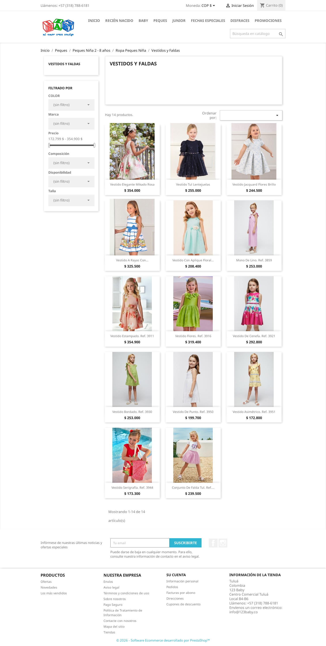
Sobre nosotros (115, 599)
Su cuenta (176, 574)
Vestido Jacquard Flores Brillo (254, 184)
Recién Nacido (119, 20)
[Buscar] (257, 33)
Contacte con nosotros (120, 621)
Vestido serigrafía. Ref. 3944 (132, 487)
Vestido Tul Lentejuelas (193, 184)
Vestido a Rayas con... (132, 260)
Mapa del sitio (114, 626)
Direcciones (175, 598)
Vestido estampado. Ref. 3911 (132, 336)
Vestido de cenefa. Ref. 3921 (254, 336)
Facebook (213, 543)
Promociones (268, 20)
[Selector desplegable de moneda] (209, 6)
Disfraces (239, 20)
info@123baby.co (243, 612)
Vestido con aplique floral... (193, 260)
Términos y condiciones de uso (126, 593)
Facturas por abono (180, 593)
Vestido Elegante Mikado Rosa (132, 184)
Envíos (108, 582)
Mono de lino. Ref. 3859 (254, 260)
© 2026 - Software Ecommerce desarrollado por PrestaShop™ (163, 640)
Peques (160, 20)
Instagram (223, 543)
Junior (179, 20)
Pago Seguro (113, 604)
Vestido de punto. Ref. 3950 (193, 412)
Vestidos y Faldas (64, 64)
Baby (143, 20)
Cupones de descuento (183, 604)
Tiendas (109, 632)
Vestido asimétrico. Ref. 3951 (254, 412)
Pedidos (172, 587)
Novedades (49, 587)
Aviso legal (111, 587)
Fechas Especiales (208, 20)
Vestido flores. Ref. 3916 (193, 336)
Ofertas (46, 582)
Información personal (182, 581)
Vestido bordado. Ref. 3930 (132, 412)
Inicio (94, 20)
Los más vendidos (54, 593)
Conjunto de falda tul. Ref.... (193, 487)
